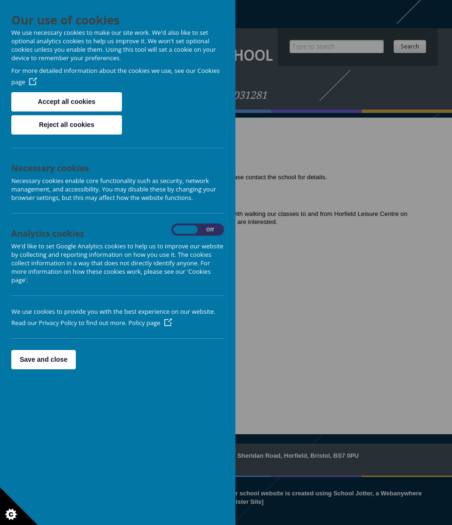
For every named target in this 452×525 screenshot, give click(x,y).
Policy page (150, 322)
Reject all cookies (67, 124)
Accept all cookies (66, 101)
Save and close (43, 359)
